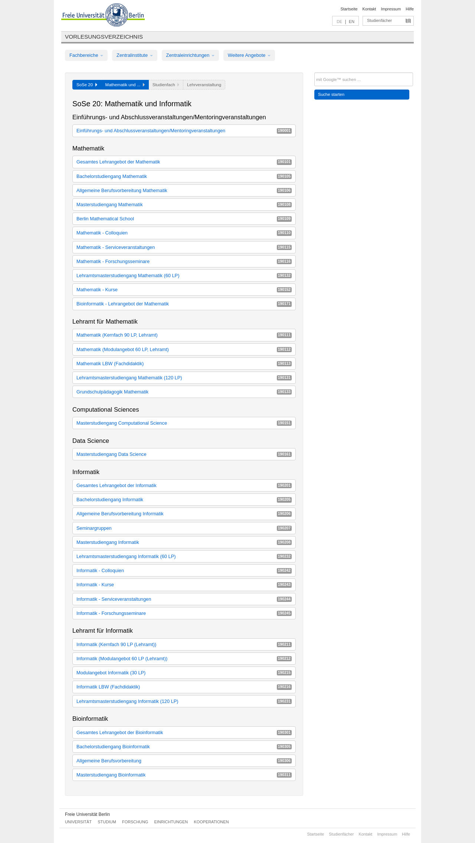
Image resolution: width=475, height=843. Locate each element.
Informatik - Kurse (184, 584)
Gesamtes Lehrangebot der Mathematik (184, 162)
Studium (107, 822)
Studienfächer (379, 20)
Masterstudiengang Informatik (184, 542)
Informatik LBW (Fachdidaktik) (184, 687)
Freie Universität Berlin (87, 814)
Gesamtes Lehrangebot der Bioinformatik (184, 732)
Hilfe (410, 9)
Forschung (135, 822)
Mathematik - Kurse (184, 289)
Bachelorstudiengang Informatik (184, 499)
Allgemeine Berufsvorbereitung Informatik (184, 513)
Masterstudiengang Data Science (184, 454)
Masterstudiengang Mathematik (184, 204)
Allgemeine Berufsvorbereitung (184, 760)
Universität (78, 822)
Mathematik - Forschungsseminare (184, 261)
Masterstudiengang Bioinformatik (184, 775)
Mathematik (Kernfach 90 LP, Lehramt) (184, 335)
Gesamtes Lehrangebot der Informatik (184, 485)
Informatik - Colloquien (184, 570)
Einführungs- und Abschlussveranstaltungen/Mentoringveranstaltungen (184, 130)
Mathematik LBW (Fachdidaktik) (184, 363)
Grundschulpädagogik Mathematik (184, 392)
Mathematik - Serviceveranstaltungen (184, 247)
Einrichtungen (171, 822)
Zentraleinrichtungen (190, 55)
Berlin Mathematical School (184, 218)
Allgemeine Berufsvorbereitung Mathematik (184, 190)
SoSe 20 (86, 84)
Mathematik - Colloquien (184, 233)
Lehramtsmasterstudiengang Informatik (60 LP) (184, 556)
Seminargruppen (184, 528)
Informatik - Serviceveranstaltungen (184, 599)
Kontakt (369, 9)
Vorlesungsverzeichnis (104, 36)
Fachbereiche (86, 55)
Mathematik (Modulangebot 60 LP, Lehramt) (184, 349)
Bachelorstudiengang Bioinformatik (184, 746)
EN (351, 21)
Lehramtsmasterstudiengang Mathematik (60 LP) (184, 275)
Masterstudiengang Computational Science (184, 423)
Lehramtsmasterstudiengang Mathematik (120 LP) (184, 377)
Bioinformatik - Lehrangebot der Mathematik (184, 304)
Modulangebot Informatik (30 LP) (184, 672)
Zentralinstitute (135, 55)
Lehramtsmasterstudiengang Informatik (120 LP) (184, 701)
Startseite (349, 9)
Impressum (391, 9)
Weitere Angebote (249, 55)
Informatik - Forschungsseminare (184, 613)
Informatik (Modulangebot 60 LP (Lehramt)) (184, 658)
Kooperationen (211, 822)
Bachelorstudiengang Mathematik (184, 176)
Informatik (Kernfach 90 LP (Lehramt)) (184, 644)
